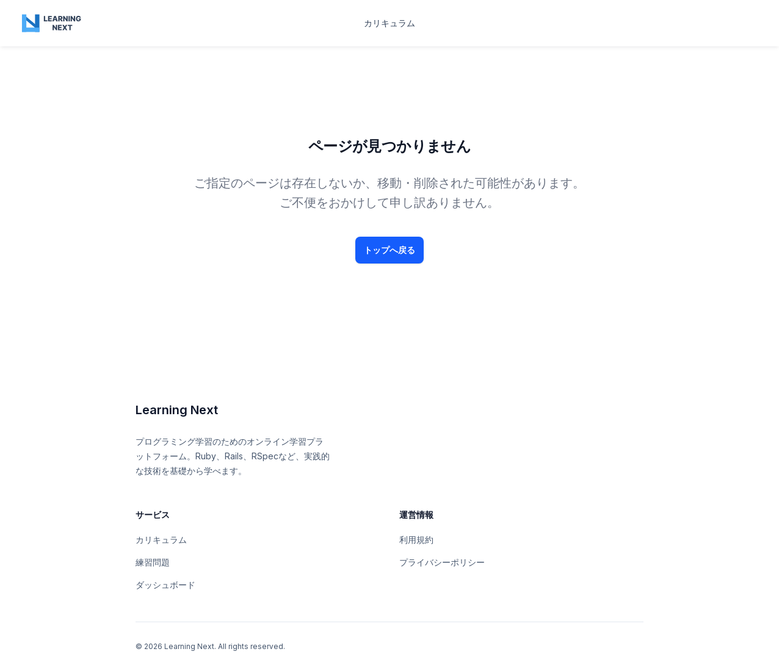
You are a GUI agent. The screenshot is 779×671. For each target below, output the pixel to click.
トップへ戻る (389, 250)
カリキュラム (389, 23)
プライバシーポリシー (442, 562)
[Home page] (52, 23)
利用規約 (416, 539)
